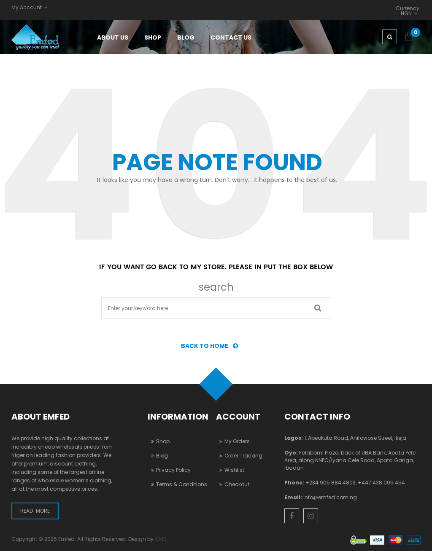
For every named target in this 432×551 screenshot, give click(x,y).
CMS (161, 539)
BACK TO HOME (212, 346)
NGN (406, 13)
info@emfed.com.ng (330, 497)
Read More (35, 510)
